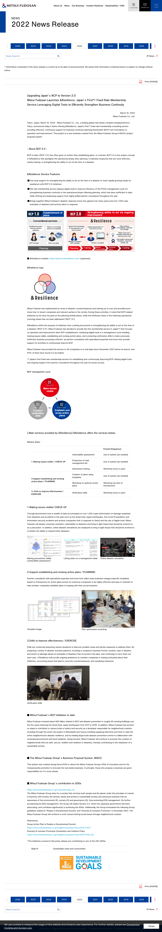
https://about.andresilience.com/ (64, 258)
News (67, 5)
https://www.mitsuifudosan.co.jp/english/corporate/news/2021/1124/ (59, 827)
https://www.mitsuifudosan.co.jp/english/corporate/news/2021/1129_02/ (60, 834)
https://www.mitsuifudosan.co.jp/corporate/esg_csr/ (51, 789)
